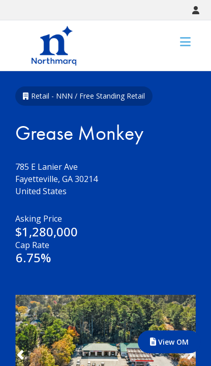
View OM (169, 342)
